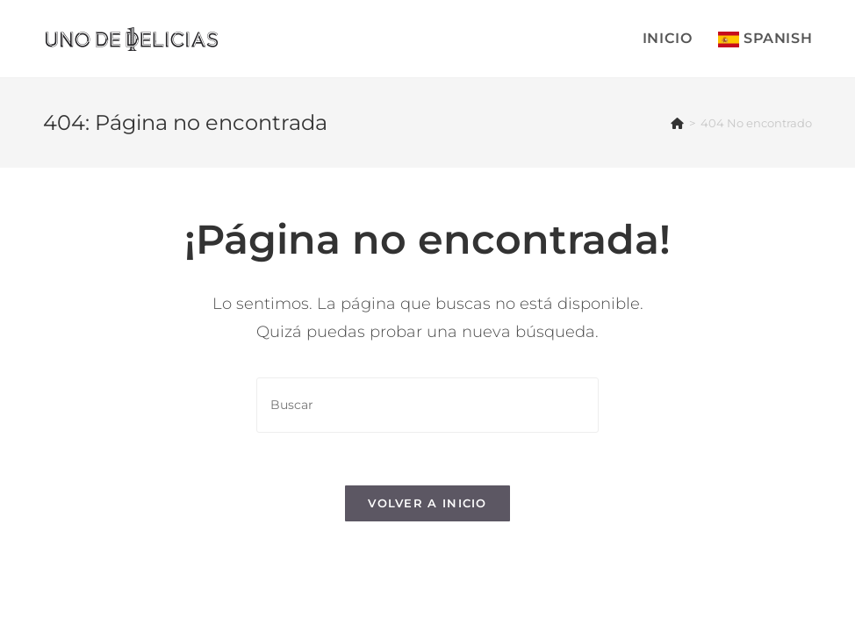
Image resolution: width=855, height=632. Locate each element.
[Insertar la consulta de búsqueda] (427, 405)
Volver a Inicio (427, 503)
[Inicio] (677, 123)
